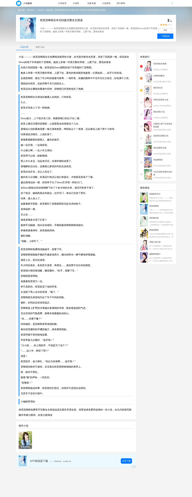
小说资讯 (106, 3)
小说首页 (62, 3)
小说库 (76, 3)
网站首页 (31, 10)
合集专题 (91, 3)
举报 (165, 30)
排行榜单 (121, 3)
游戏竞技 (49, 10)
